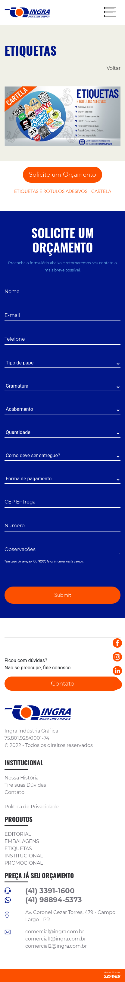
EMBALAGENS (22, 841)
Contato (62, 683)
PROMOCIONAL (24, 863)
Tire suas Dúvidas (25, 785)
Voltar (113, 68)
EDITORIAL (18, 834)
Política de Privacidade (32, 807)
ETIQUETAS (18, 848)
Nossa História (22, 778)
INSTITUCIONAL (24, 856)
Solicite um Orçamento (62, 174)
